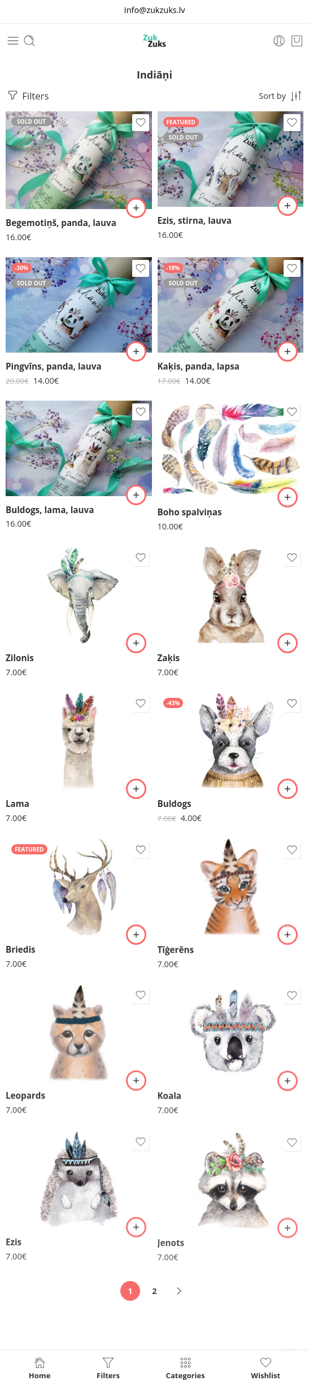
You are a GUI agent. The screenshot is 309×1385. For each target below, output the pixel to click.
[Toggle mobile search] (29, 40)
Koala (170, 1104)
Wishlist (265, 1367)
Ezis (13, 1252)
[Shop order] (281, 95)
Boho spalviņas (190, 512)
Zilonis (20, 657)
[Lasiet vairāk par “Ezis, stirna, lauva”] (287, 206)
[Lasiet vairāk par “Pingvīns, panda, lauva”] (136, 351)
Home (40, 1367)
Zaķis (169, 658)
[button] (136, 495)
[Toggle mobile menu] (13, 40)
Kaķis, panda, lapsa (199, 366)
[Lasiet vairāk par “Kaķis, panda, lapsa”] (287, 351)
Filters (27, 95)
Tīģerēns (176, 953)
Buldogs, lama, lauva (50, 509)
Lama (17, 804)
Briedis (21, 952)
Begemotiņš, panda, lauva (61, 222)
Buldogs (175, 805)
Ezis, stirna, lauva (195, 220)
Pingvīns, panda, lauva (54, 366)
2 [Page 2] (154, 1291)
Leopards (25, 1102)
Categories (185, 1367)
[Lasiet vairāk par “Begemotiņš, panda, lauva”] (136, 208)
